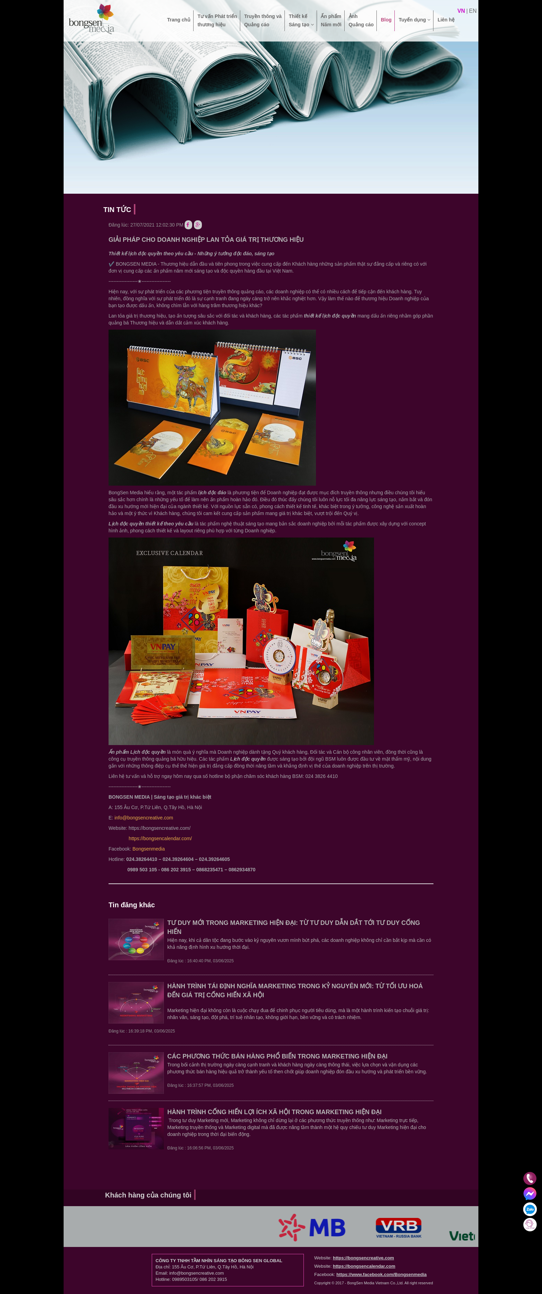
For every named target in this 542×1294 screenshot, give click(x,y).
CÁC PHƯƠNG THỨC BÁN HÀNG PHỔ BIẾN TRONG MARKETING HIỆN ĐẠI (277, 1056)
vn (461, 11)
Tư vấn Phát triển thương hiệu (217, 20)
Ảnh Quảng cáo (361, 20)
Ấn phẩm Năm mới (331, 20)
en (473, 11)
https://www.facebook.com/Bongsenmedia (381, 1274)
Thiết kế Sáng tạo (301, 20)
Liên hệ (446, 24)
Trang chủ (178, 24)
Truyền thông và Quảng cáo (262, 20)
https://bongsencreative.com (363, 1257)
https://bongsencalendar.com (364, 1266)
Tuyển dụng (414, 24)
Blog (386, 24)
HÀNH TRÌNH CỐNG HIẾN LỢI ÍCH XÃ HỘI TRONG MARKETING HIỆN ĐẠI (274, 1112)
